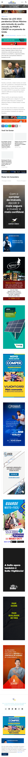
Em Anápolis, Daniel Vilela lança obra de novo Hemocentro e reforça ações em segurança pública (6, 144)
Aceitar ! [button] (5, 754)
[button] (2, 2)
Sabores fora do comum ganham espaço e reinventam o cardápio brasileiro (20, 143)
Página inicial (4, 16)
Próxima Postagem (21, 181)
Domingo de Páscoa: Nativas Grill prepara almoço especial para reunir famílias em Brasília (6, 162)
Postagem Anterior (6, 181)
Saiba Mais (19, 752)
